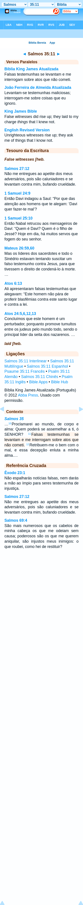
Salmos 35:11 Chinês (39, 376)
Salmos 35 (14, 419)
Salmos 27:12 (16, 168)
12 (27, 444)
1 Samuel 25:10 (18, 218)
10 (10, 423)
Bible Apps (38, 382)
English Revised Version (27, 130)
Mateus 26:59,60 (19, 248)
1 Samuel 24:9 (17, 193)
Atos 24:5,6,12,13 (20, 313)
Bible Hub (59, 382)
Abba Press (28, 395)
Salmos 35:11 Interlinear (25, 361)
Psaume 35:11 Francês (24, 371)
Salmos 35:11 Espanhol (47, 366)
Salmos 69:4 (15, 520)
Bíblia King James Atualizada (31, 69)
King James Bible (20, 111)
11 (29, 433)
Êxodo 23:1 (14, 473)
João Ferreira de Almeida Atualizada (37, 87)
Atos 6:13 (13, 283)
